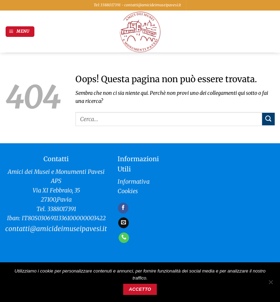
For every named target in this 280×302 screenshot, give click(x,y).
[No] (270, 284)
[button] (20, 31)
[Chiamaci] (124, 237)
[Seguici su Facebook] (123, 208)
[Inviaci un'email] (123, 222)
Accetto (140, 289)
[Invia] (268, 119)
